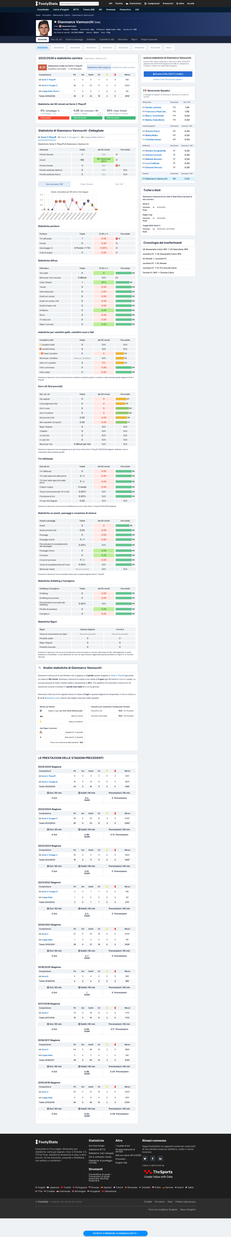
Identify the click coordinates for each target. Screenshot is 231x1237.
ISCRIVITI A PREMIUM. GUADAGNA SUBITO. (115, 1233)
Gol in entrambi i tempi (100, 1175)
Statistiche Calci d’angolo (101, 1171)
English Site (121, 1181)
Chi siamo (160, 1220)
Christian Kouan (152, 139)
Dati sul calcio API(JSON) (128, 1174)
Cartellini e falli (106, 39)
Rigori (134, 39)
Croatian (49, 1210)
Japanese (53, 1206)
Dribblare (91, 39)
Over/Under (42, 9)
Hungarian (93, 1210)
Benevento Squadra (159, 90)
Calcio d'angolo (59, 9)
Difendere (123, 39)
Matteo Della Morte (153, 120)
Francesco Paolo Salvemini (157, 111)
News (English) (188, 1228)
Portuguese (80, 1206)
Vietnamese (109, 1210)
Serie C (43, 952)
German (168, 1206)
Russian (94, 1206)
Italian (189, 1206)
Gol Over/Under (97, 1164)
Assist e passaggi (74, 39)
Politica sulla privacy (185, 1220)
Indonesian (63, 1210)
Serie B (43, 995)
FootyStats (43, 1220)
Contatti (148, 1220)
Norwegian (79, 1210)
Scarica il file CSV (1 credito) (168, 74)
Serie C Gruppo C (48, 85)
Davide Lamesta (152, 107)
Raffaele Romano (152, 159)
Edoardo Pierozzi (152, 167)
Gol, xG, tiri (56, 39)
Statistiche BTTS (97, 1168)
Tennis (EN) (85, 9)
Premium (107, 9)
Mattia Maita (150, 135)
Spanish (106, 1206)
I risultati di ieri (123, 1164)
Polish (156, 1206)
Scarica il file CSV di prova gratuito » (168, 79)
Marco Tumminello (153, 115)
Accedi (191, 3)
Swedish (144, 1206)
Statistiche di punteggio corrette (100, 1180)
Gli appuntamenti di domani (125, 1169)
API (97, 9)
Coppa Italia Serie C (49, 91)
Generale (42, 39)
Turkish (66, 1206)
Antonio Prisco (151, 131)
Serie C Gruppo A (48, 910)
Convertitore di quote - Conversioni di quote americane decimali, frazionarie (100, 1196)
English (40, 1206)
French (118, 1206)
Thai (38, 1210)
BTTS (73, 9)
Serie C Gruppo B (48, 800)
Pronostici (121, 1177)
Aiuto (170, 1220)
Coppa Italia (45, 916)
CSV (133, 9)
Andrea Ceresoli (152, 155)
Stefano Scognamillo (154, 150)
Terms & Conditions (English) (163, 1228)
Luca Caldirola (151, 163)
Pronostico (121, 9)
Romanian (131, 1206)
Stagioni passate (149, 39)
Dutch (179, 1206)
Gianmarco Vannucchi (155, 178)
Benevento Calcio (69, 26)
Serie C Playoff (47, 79)
